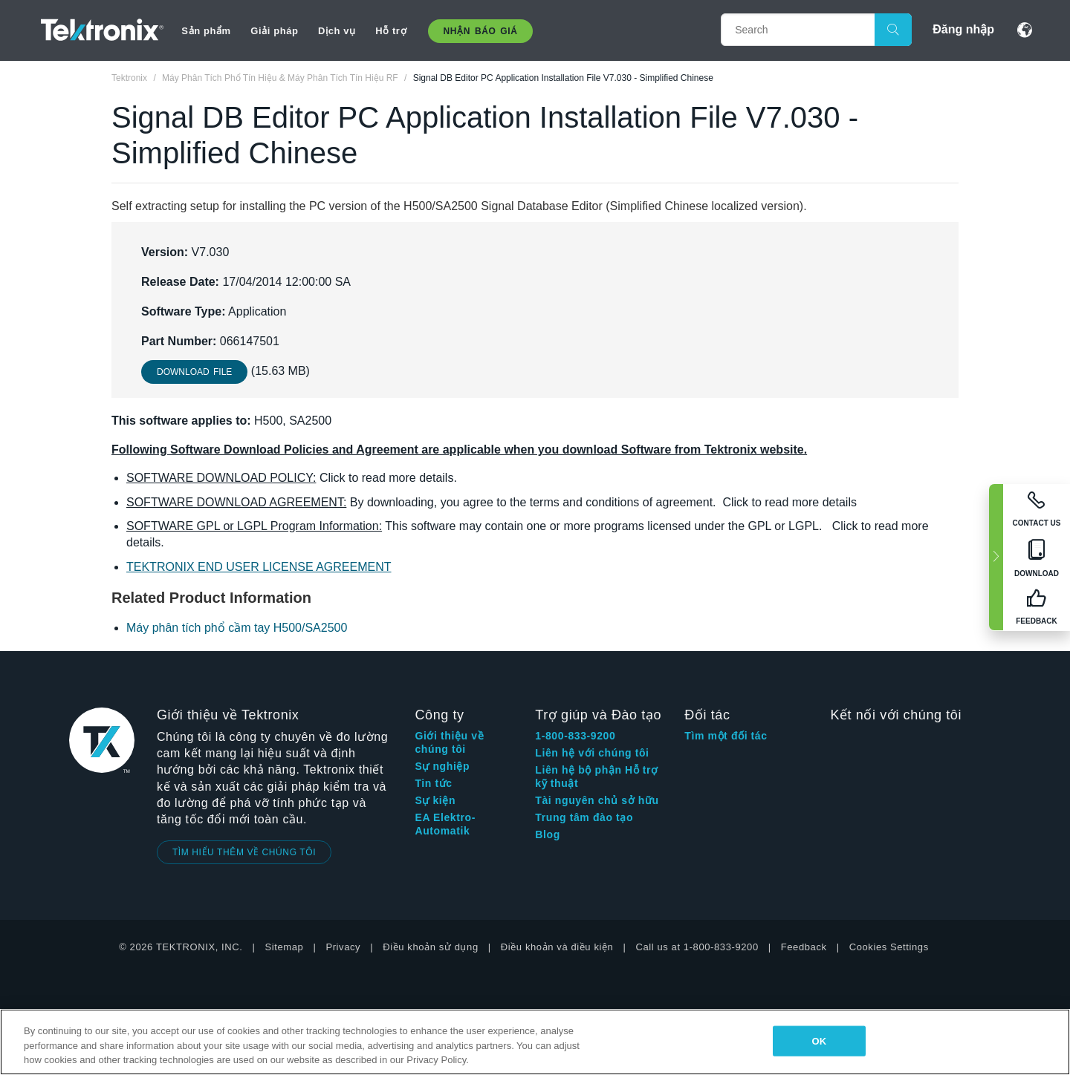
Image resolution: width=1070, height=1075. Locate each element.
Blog (547, 834)
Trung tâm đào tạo (584, 817)
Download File (194, 372)
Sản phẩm (205, 30)
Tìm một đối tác (725, 736)
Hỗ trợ (390, 30)
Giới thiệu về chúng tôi (449, 742)
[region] (535, 1042)
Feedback (804, 947)
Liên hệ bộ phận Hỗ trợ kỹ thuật (596, 776)
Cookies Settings (889, 947)
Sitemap (284, 947)
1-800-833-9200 (575, 736)
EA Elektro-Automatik (445, 824)
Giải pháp (274, 30)
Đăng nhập (963, 29)
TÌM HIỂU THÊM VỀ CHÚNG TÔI (244, 852)
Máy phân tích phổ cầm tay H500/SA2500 (236, 627)
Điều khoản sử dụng (431, 947)
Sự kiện (435, 800)
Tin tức (433, 783)
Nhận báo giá (481, 31)
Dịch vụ (337, 30)
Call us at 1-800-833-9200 (696, 947)
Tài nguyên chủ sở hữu (596, 800)
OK (818, 1040)
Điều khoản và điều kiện (557, 947)
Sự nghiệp (442, 766)
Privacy (342, 947)
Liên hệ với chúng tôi (592, 753)
